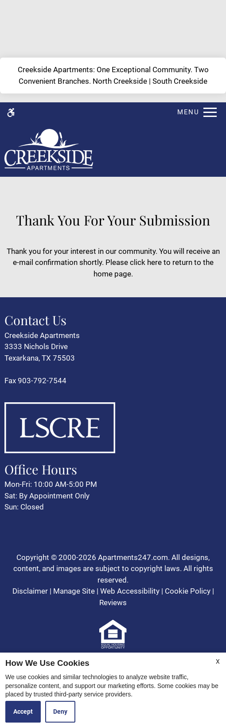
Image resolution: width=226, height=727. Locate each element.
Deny (60, 711)
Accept (23, 711)
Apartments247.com (133, 557)
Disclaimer (30, 591)
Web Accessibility (130, 591)
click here (146, 262)
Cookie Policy (187, 591)
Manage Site (74, 591)
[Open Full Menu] (195, 112)
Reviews (113, 602)
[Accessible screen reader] (11, 112)
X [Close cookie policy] (218, 661)
